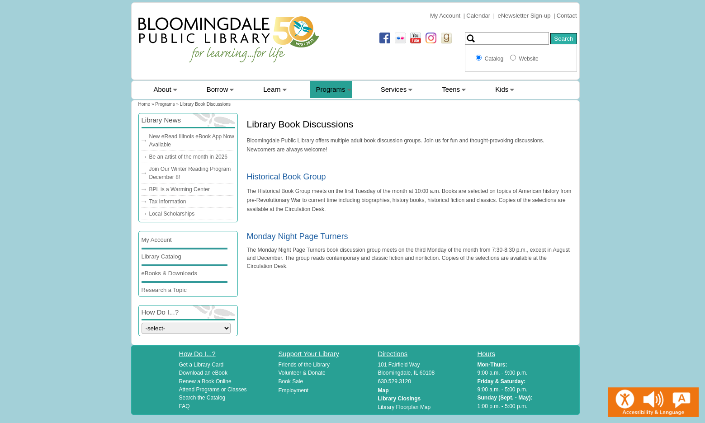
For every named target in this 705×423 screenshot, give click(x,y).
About (162, 89)
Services (394, 89)
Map (383, 390)
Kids (501, 89)
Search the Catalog (202, 398)
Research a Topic (164, 290)
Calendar (478, 15)
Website (528, 59)
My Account (445, 15)
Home (144, 104)
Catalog (495, 59)
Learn (271, 89)
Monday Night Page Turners (297, 236)
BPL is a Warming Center (179, 189)
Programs (330, 89)
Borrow (217, 89)
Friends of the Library (304, 365)
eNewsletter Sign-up (524, 15)
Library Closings (399, 398)
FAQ (184, 406)
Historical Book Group (286, 176)
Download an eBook (203, 373)
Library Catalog (161, 256)
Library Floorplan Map (404, 407)
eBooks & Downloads (170, 273)
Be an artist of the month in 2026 (188, 157)
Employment (294, 390)
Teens (451, 89)
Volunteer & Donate (302, 373)
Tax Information (167, 201)
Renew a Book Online (205, 381)
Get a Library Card (201, 365)
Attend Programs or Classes (213, 389)
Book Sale (291, 381)
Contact (567, 15)
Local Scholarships (172, 214)
